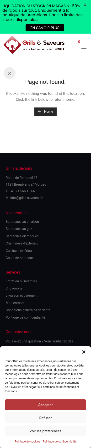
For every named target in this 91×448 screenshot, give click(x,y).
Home (45, 111)
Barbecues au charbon (22, 222)
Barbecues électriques (22, 236)
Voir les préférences (46, 431)
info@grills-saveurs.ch (26, 198)
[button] (83, 352)
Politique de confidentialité (59, 441)
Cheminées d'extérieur (22, 243)
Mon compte (15, 303)
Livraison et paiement (21, 295)
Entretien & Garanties (21, 281)
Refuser (45, 418)
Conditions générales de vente (28, 310)
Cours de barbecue (20, 258)
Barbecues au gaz (19, 229)
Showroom (14, 288)
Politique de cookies (27, 441)
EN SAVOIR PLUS (44, 28)
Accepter (45, 405)
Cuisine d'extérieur (19, 251)
